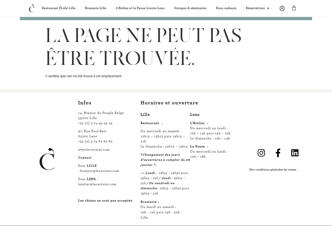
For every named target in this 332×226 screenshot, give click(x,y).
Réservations (257, 8)
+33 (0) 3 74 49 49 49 (95, 123)
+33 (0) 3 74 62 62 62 (95, 141)
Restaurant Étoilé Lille (58, 8)
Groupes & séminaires (190, 8)
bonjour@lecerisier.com (99, 171)
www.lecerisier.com (94, 149)
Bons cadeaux (226, 8)
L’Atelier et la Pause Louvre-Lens (140, 8)
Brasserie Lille (95, 8)
